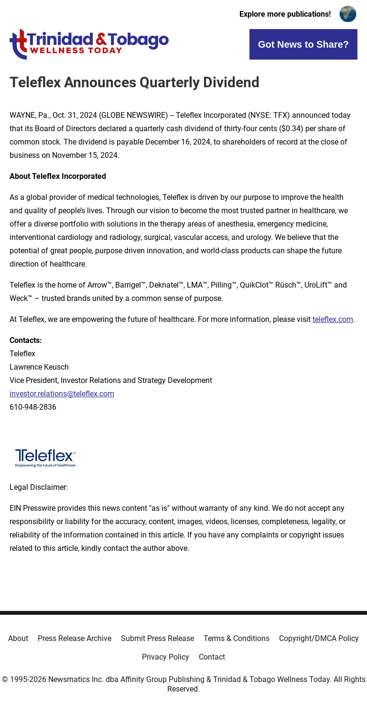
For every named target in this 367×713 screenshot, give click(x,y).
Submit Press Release (157, 638)
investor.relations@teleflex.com (62, 393)
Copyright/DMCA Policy (319, 638)
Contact (212, 656)
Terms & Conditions (237, 638)
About (18, 638)
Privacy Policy (165, 656)
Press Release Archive (74, 638)
